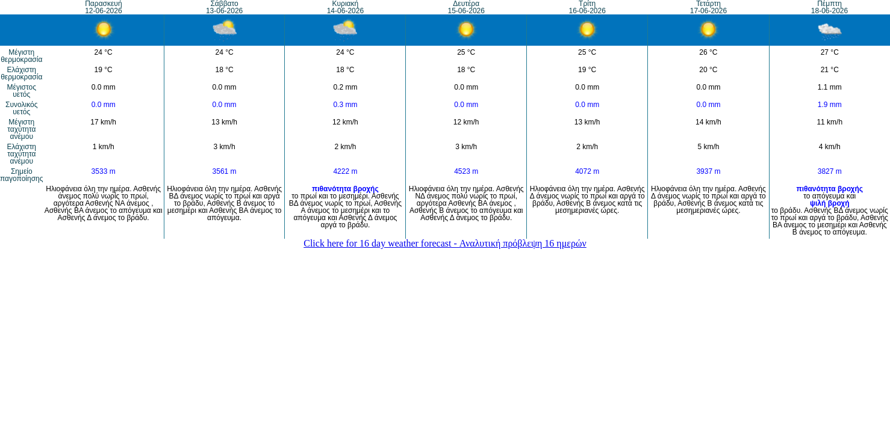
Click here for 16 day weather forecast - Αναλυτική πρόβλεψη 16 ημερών (445, 243)
